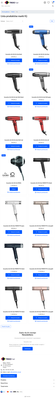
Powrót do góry (6, 326)
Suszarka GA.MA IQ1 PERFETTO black (41, 183)
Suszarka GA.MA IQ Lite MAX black (14, 97)
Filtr (52, 21)
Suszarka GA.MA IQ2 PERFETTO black (13, 269)
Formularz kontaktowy (9, 376)
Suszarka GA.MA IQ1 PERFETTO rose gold (41, 226)
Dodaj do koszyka (14, 60)
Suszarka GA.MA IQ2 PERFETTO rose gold (41, 269)
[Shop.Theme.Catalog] (2, 2)
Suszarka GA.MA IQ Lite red (41, 140)
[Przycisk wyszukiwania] (52, 6)
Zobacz (14, 189)
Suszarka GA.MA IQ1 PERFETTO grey (13, 226)
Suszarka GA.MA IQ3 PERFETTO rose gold (41, 312)
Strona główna (5, 11)
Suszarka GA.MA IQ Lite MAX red (14, 140)
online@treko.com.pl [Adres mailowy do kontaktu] (15, 372)
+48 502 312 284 (9, 370)
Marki (12, 11)
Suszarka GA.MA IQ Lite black (14, 54)
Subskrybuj (27, 349)
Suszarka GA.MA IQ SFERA (13, 183)
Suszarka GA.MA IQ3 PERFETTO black (13, 312)
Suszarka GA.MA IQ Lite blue (41, 54)
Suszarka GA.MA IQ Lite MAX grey (41, 97)
